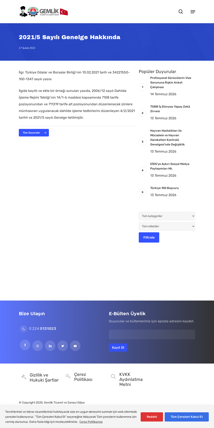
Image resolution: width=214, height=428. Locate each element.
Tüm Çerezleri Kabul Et (187, 417)
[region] (107, 417)
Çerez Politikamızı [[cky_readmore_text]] (91, 422)
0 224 (38, 328)
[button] (193, 11)
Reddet (152, 417)
